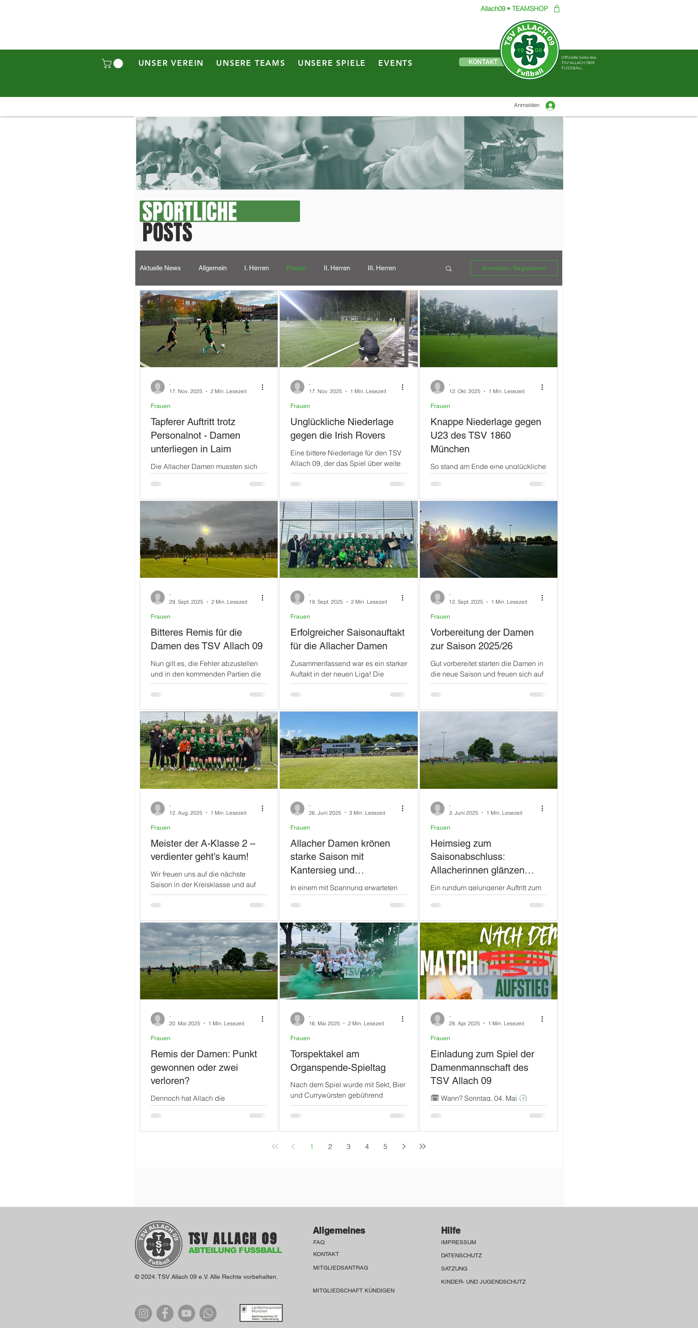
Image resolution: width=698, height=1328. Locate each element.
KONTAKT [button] (326, 1254)
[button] (113, 63)
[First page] (275, 1146)
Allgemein (213, 268)
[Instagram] (143, 1313)
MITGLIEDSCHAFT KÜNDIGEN (353, 1290)
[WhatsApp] (208, 1313)
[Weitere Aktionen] (265, 387)
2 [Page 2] (330, 1146)
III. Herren (382, 268)
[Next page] (404, 1146)
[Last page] (422, 1146)
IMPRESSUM (459, 1242)
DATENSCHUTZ (462, 1255)
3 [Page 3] (349, 1146)
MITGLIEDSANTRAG (340, 1267)
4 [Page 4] (367, 1146)
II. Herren (337, 268)
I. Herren (256, 268)
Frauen (296, 268)
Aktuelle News (160, 268)
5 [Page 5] (385, 1146)
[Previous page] (293, 1146)
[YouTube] (186, 1313)
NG (463, 1268)
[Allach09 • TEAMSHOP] (510, 8)
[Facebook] (165, 1313)
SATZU (450, 1268)
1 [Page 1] (312, 1146)
